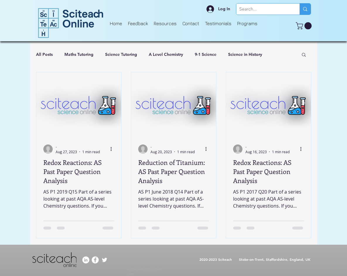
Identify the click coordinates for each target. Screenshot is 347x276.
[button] (304, 25)
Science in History (245, 54)
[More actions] (113, 149)
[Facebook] (95, 259)
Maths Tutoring (78, 54)
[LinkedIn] (85, 259)
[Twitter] (104, 259)
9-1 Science (205, 54)
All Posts (44, 54)
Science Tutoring (121, 54)
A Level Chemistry (166, 54)
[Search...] (263, 9)
